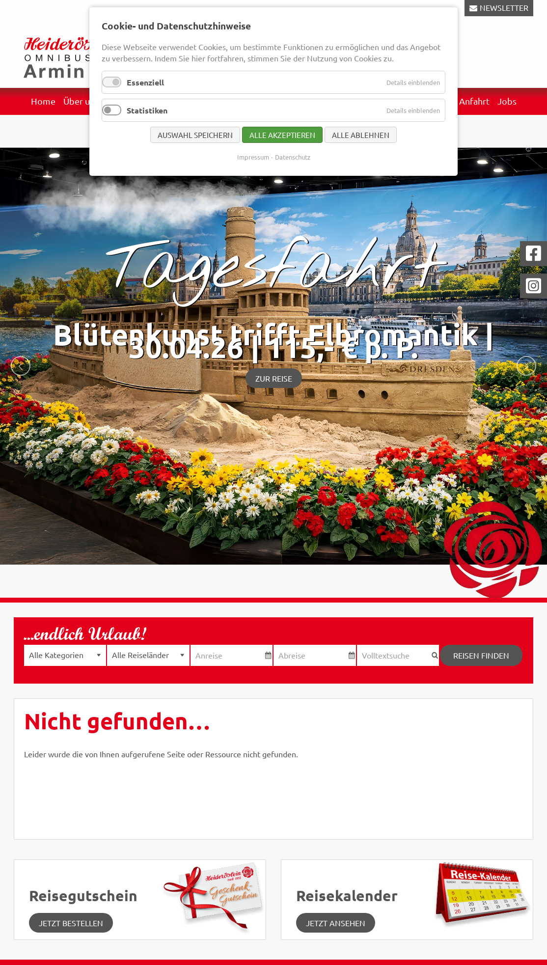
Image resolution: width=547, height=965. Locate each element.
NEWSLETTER (504, 7)
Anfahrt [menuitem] (474, 101)
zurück (20, 366)
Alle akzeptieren (282, 134)
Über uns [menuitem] (81, 101)
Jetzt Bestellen (71, 923)
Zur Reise (273, 378)
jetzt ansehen (335, 923)
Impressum (253, 157)
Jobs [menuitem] (507, 101)
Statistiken (147, 110)
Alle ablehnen (360, 134)
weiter (526, 366)
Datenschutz (292, 157)
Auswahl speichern (195, 134)
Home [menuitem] (43, 101)
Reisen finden (481, 655)
